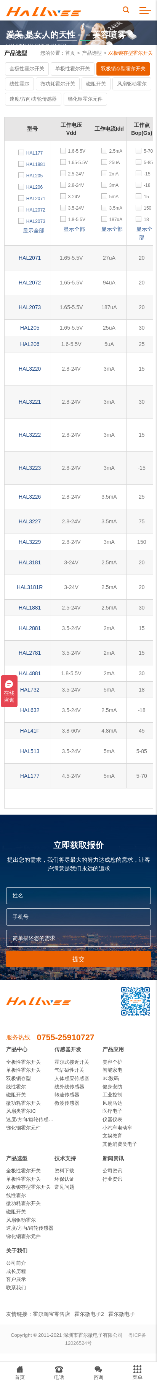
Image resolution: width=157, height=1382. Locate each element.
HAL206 (30, 344)
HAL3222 (30, 435)
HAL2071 (30, 258)
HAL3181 (30, 562)
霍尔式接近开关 (71, 1062)
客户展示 (16, 1279)
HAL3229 (30, 542)
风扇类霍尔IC (21, 1111)
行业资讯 (112, 1179)
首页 (70, 53)
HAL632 (30, 710)
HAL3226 (30, 497)
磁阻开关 (96, 84)
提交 (78, 959)
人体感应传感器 (71, 1078)
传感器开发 (67, 1049)
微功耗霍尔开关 (57, 84)
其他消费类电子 (120, 1144)
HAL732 (30, 690)
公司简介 (16, 1263)
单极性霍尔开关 (72, 68)
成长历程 (16, 1271)
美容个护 (112, 1062)
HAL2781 (30, 653)
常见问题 (64, 1187)
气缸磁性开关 (69, 1070)
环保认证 (64, 1179)
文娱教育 (112, 1136)
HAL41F (29, 731)
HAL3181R (30, 587)
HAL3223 (30, 468)
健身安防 (112, 1087)
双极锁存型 (18, 1078)
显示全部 (33, 230)
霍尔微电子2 (89, 1314)
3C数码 (111, 1078)
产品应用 (113, 1049)
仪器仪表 (112, 1119)
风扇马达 (112, 1103)
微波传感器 (66, 1103)
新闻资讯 (113, 1158)
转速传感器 (66, 1095)
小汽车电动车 (117, 1128)
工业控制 (112, 1095)
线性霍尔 (19, 84)
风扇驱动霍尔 (132, 84)
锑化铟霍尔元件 (85, 99)
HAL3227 (30, 521)
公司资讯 (112, 1171)
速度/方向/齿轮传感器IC (30, 1119)
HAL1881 (30, 608)
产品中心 (16, 1049)
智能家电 (112, 1070)
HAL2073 (30, 307)
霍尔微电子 (121, 1314)
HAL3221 (30, 402)
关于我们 (16, 1251)
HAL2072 (30, 283)
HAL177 (30, 776)
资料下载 (64, 1171)
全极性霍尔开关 (27, 68)
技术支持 (65, 1158)
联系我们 (16, 1287)
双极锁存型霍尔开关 (130, 53)
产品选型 (92, 53)
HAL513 (30, 751)
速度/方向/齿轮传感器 (33, 99)
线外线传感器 (69, 1087)
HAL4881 (30, 673)
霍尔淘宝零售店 (51, 1314)
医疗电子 (112, 1111)
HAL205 (30, 328)
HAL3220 (30, 369)
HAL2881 (30, 628)
